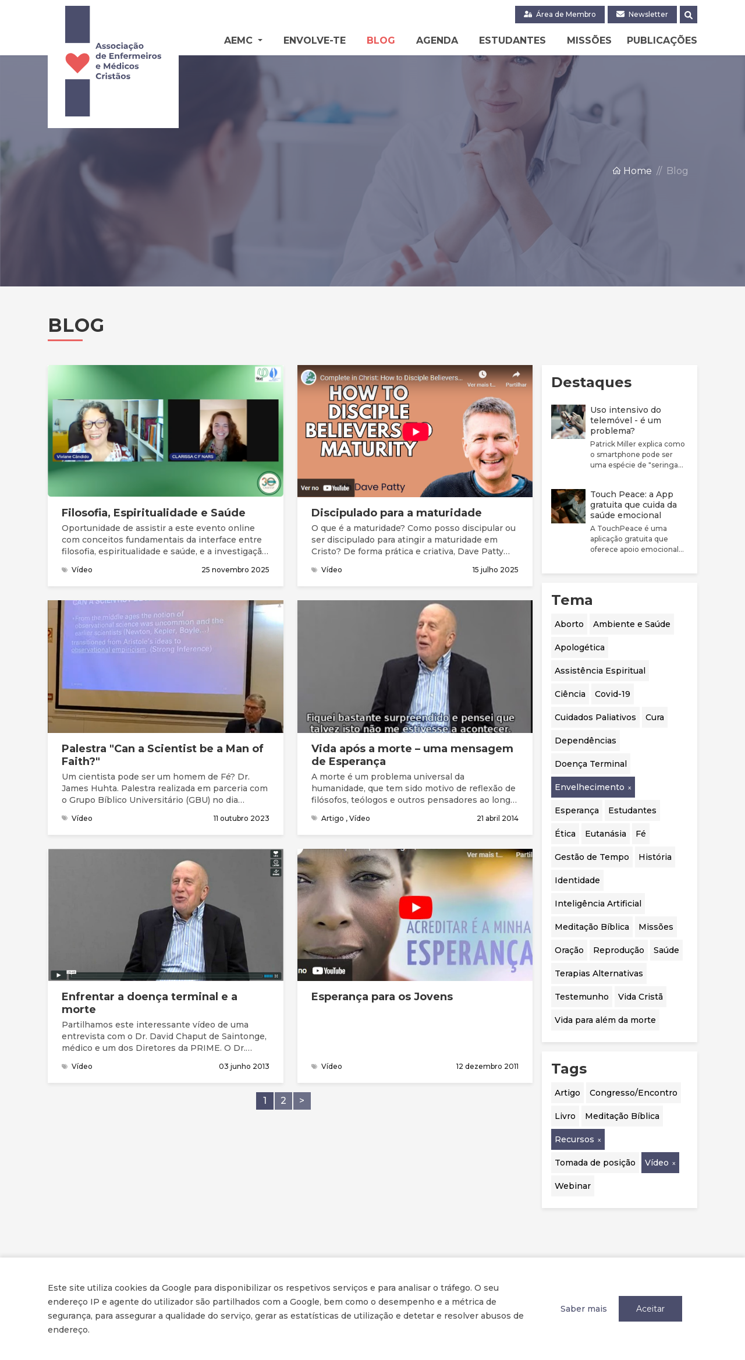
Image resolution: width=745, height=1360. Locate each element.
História (655, 857)
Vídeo (657, 1162)
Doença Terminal (591, 764)
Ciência (570, 694)
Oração (569, 950)
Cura (654, 717)
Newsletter (642, 14)
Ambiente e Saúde (631, 624)
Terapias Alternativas (599, 973)
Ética (565, 833)
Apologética (580, 647)
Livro (565, 1116)
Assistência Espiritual (600, 670)
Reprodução (618, 950)
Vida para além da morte (605, 1020)
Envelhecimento (590, 787)
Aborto (569, 624)
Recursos (574, 1139)
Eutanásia (605, 833)
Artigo (567, 1093)
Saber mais (583, 1309)
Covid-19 (612, 694)
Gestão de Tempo (592, 857)
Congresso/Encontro (633, 1093)
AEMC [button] (240, 40)
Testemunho (582, 996)
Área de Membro (560, 14)
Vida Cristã (640, 996)
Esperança (577, 810)
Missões (589, 40)
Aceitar (650, 1309)
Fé (641, 833)
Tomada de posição (595, 1162)
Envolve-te (314, 40)
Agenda (437, 40)
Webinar (573, 1186)
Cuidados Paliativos (595, 717)
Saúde (666, 950)
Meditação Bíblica (592, 927)
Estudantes (512, 40)
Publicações (662, 40)
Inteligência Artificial (598, 903)
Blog (381, 40)
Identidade (577, 880)
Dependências (585, 740)
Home (632, 171)
